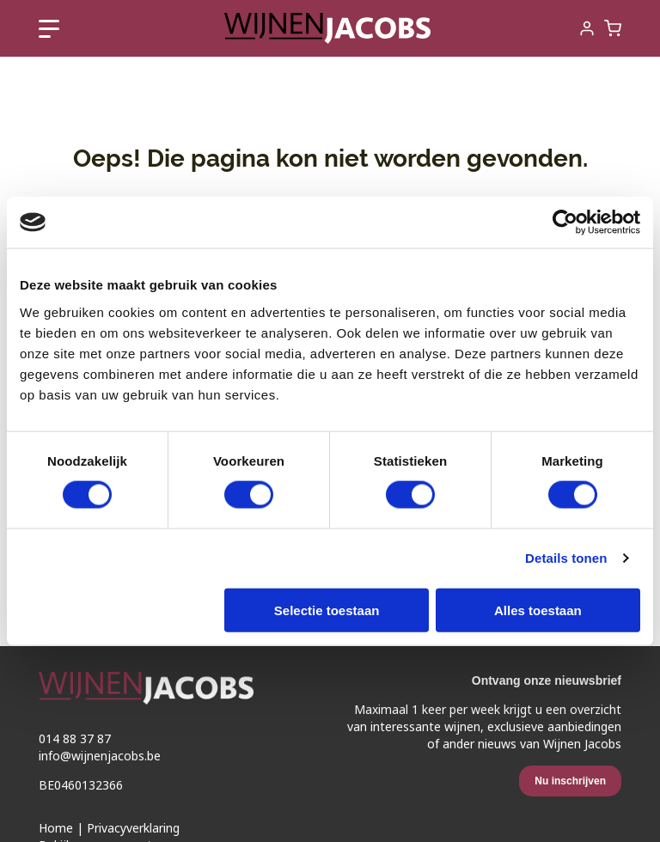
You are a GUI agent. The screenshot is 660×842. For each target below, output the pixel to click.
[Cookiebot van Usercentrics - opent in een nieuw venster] (565, 222)
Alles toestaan (538, 609)
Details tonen (566, 558)
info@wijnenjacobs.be (100, 756)
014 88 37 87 (75, 738)
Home (56, 828)
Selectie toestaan (327, 609)
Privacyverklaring (133, 828)
